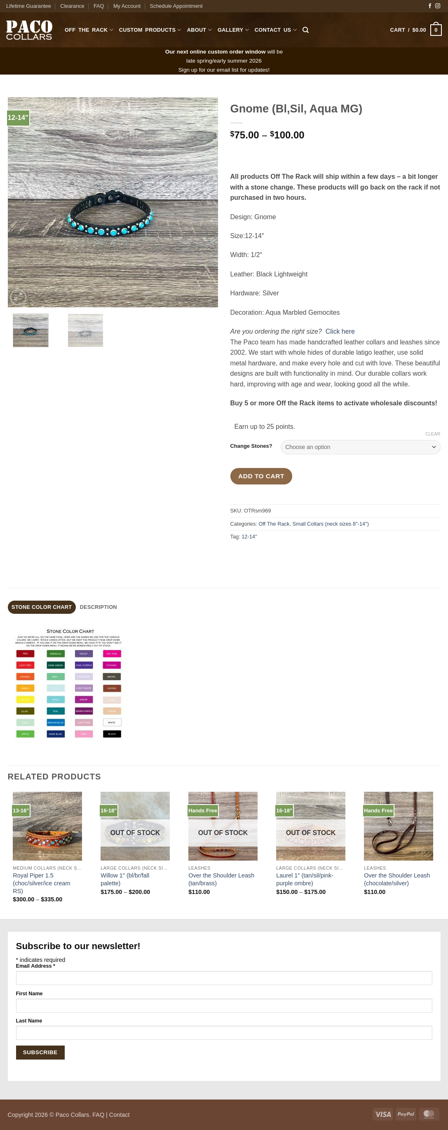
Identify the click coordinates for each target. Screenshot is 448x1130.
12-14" (249, 536)
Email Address (35, 966)
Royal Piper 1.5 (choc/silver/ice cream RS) (41, 883)
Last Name (29, 1021)
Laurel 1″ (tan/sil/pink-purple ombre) (304, 879)
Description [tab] (98, 607)
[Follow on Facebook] (429, 6)
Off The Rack (89, 30)
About (199, 30)
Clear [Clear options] (433, 433)
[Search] (306, 30)
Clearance (72, 6)
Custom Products (150, 30)
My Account (127, 6)
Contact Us (276, 30)
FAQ (99, 6)
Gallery (233, 30)
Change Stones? (251, 446)
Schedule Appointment (176, 6)
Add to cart (261, 476)
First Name (29, 994)
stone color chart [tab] (42, 607)
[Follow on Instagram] (437, 6)
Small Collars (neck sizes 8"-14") (331, 524)
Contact (119, 1114)
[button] (416, 30)
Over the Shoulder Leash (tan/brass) (221, 879)
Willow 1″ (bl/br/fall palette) (125, 879)
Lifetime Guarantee (28, 6)
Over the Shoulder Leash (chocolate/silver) (397, 879)
